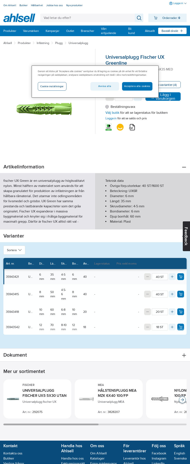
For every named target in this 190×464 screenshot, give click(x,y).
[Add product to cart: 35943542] (180, 327)
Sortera (14, 250)
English (179, 453)
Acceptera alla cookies (137, 86)
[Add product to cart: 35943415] (180, 294)
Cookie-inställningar (51, 86)
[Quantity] (160, 276)
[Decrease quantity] (147, 276)
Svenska (180, 458)
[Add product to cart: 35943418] (180, 311)
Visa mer (95, 222)
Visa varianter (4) (165, 85)
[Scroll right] (182, 399)
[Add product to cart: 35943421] (180, 276)
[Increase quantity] (172, 276)
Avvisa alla (104, 86)
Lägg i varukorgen (163, 97)
